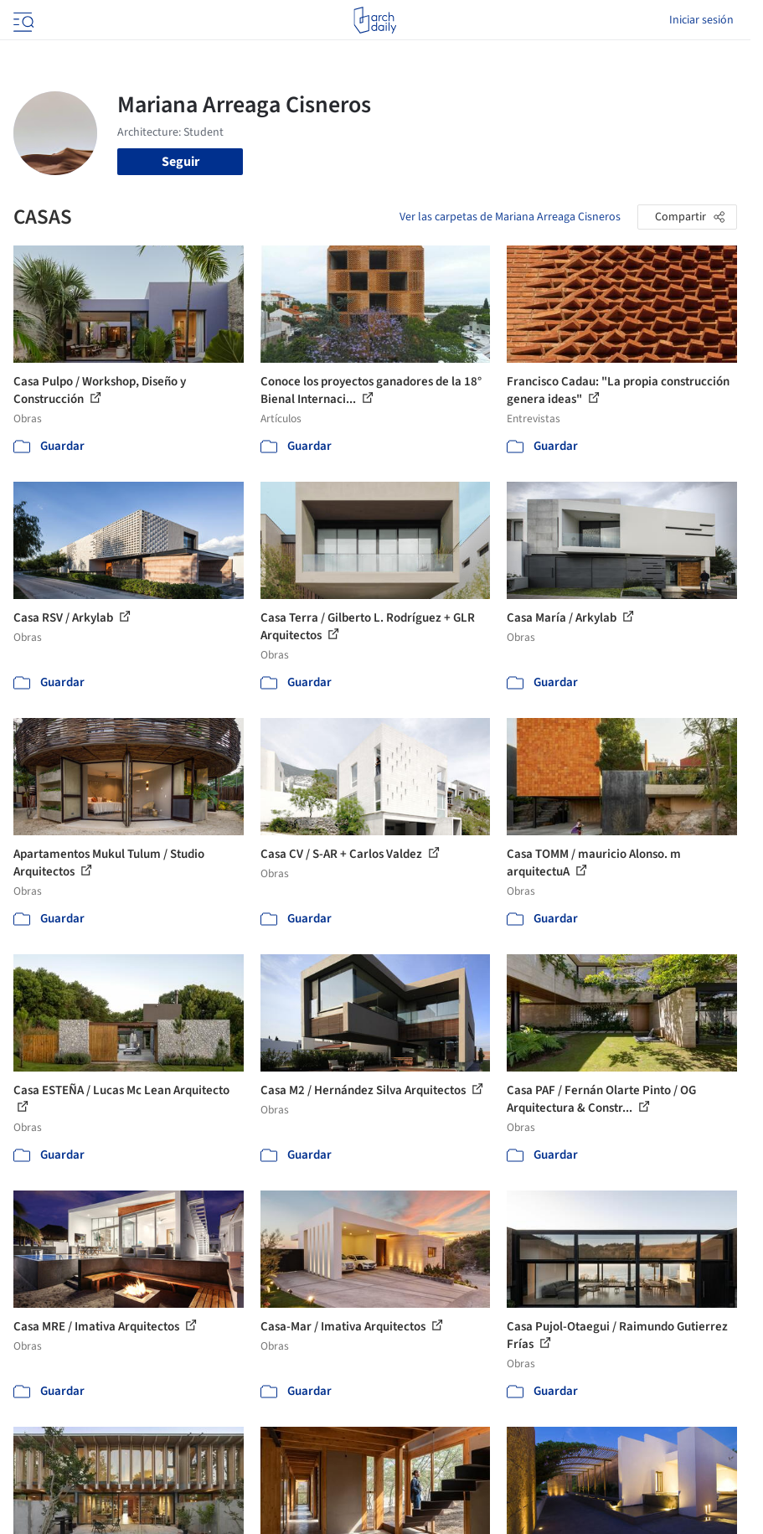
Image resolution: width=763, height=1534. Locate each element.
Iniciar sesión (701, 20)
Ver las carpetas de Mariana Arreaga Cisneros (510, 217)
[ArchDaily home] (374, 20)
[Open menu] (22, 20)
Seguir (180, 161)
